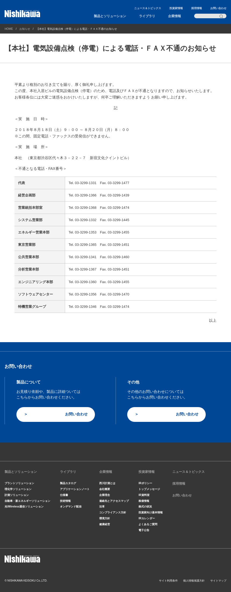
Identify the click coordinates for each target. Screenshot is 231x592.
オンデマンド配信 (70, 506)
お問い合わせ (218, 8)
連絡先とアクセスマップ (114, 500)
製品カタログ (68, 483)
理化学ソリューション (18, 489)
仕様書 (64, 495)
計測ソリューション (17, 495)
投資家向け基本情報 (150, 512)
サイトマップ (218, 580)
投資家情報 (176, 8)
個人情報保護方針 (194, 580)
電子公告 (143, 530)
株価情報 (143, 500)
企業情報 (174, 16)
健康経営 (104, 524)
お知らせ (24, 28)
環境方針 (104, 518)
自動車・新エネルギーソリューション (27, 500)
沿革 (102, 506)
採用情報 (196, 8)
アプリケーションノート (75, 489)
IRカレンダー (146, 518)
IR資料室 (143, 495)
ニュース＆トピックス (147, 8)
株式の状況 (145, 506)
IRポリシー (145, 483)
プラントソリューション (19, 483)
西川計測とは (107, 483)
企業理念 (104, 495)
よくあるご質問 (147, 524)
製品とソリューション (110, 16)
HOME (9, 28)
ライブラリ (147, 16)
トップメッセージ (149, 489)
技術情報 (65, 500)
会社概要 (104, 489)
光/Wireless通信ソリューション (24, 506)
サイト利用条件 (168, 580)
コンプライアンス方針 (112, 512)
